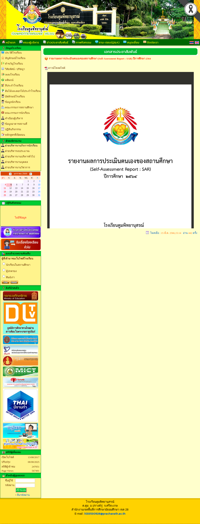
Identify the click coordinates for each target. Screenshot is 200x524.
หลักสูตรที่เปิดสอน (15, 134)
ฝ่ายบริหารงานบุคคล (16, 162)
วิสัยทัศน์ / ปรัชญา (15, 69)
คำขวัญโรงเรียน (14, 63)
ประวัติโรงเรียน (13, 52)
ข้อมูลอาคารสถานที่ (16, 123)
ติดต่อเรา (150, 42)
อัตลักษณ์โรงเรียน (15, 96)
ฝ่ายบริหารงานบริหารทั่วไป (20, 156)
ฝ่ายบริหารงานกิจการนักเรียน (21, 145)
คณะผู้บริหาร (29, 42)
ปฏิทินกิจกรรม (13, 129)
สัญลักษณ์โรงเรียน (15, 58)
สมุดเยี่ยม (131, 42)
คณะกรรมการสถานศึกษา (19, 107)
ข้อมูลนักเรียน (13, 101)
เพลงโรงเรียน (12, 74)
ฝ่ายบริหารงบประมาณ (17, 151)
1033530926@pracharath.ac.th (104, 513)
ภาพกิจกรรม (81, 42)
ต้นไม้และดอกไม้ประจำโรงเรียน (22, 91)
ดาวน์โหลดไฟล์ (56, 67)
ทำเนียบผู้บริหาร (14, 118)
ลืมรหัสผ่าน (23, 494)
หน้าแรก (8, 42)
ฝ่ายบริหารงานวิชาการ (17, 167)
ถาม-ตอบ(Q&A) (107, 42)
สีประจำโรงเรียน (14, 85)
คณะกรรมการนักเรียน (17, 112)
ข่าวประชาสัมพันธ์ (55, 42)
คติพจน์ (9, 80)
